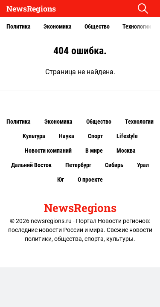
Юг (60, 179)
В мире (94, 150)
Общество (97, 26)
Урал (143, 165)
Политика (18, 26)
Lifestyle (127, 136)
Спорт (95, 136)
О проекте (90, 179)
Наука (66, 136)
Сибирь (114, 165)
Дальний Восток (31, 165)
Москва (126, 150)
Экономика (58, 26)
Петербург (78, 165)
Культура (34, 136)
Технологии (136, 26)
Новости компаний (48, 150)
